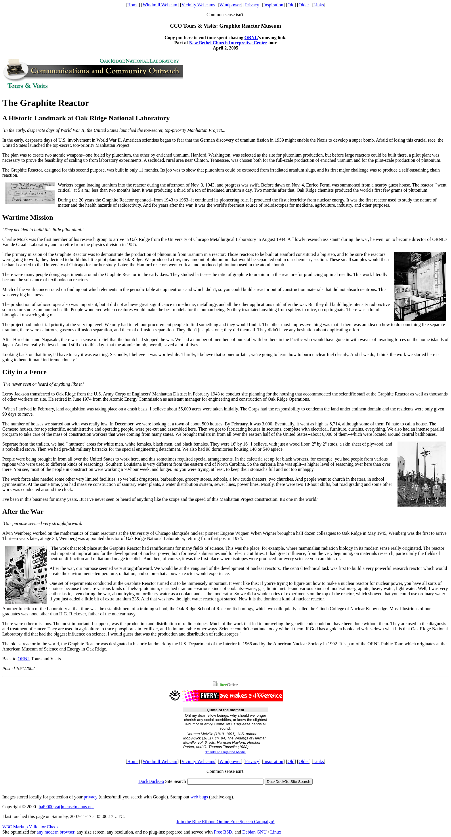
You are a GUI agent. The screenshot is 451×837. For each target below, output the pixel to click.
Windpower (230, 4)
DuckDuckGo (151, 781)
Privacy (252, 4)
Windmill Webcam (160, 4)
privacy (91, 796)
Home (132, 4)
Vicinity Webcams (198, 4)
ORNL (251, 37)
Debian (248, 832)
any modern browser (55, 832)
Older (304, 4)
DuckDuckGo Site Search (288, 781)
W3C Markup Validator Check (30, 826)
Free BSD (223, 832)
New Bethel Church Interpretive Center (228, 42)
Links (318, 4)
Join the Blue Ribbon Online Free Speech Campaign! (226, 821)
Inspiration (273, 4)
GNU (262, 832)
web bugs (199, 796)
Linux (275, 832)
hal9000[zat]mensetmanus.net (66, 806)
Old (290, 4)
